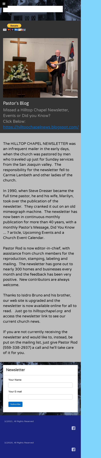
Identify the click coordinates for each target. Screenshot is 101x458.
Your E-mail (15, 391)
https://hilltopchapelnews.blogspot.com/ (41, 127)
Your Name (14, 379)
